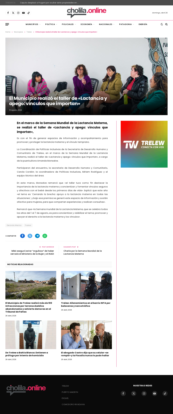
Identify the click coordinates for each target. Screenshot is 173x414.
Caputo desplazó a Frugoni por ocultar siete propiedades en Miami (50, 2)
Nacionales (105, 24)
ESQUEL (65, 398)
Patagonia (125, 24)
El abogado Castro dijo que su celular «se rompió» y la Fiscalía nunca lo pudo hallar (85, 354)
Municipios (32, 24)
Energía (143, 24)
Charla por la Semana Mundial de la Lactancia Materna (83, 252)
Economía (86, 24)
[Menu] (7, 24)
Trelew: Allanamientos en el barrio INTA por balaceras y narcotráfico (85, 305)
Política (50, 24)
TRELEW (65, 385)
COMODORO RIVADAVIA (73, 404)
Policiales (68, 24)
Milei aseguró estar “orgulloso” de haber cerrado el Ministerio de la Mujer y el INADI (32, 252)
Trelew (28, 225)
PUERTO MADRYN (70, 392)
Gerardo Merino (14, 225)
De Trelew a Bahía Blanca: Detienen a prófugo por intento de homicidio (26, 354)
